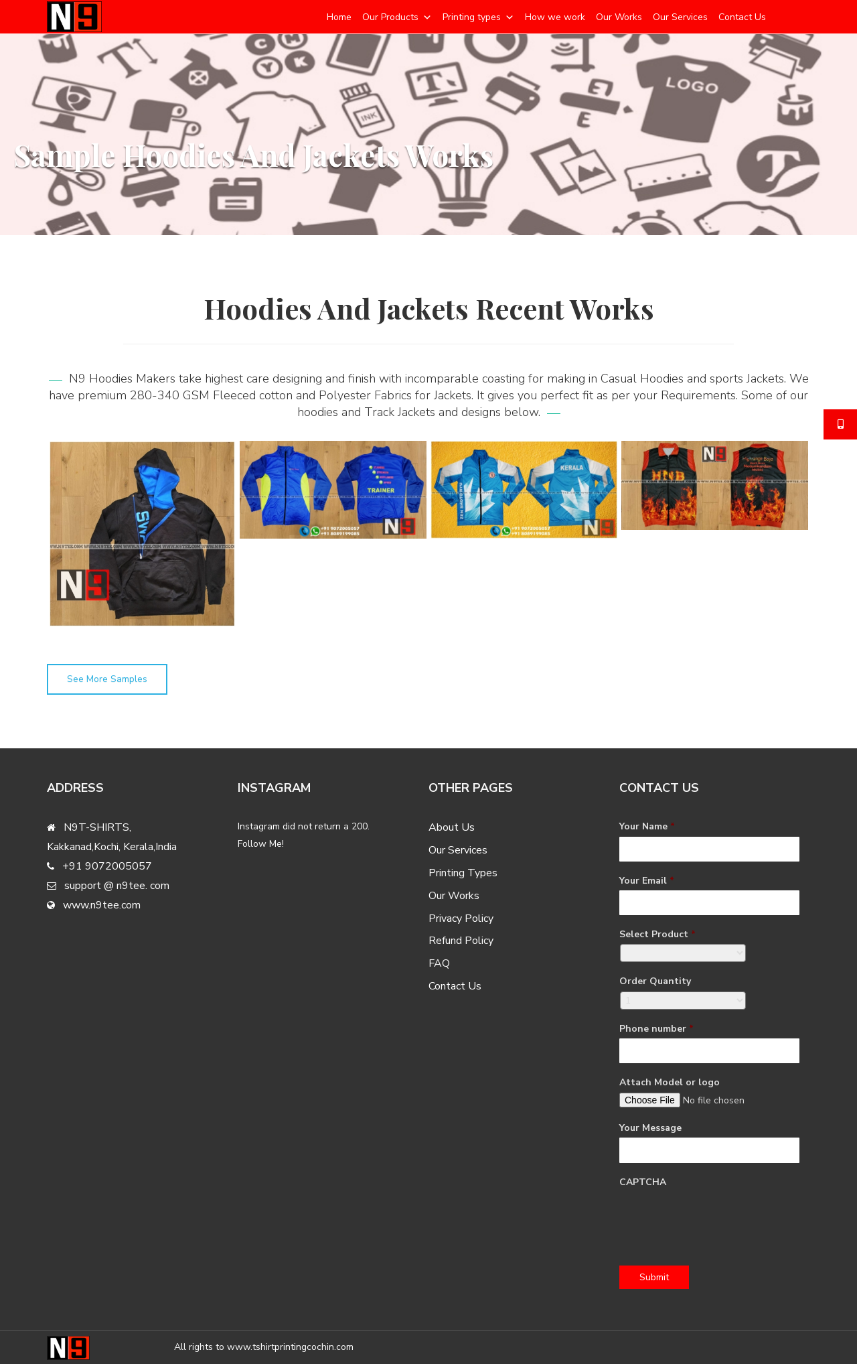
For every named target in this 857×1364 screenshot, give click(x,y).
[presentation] (721, 1218)
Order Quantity (655, 981)
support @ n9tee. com (116, 885)
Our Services (680, 17)
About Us (451, 827)
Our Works (619, 17)
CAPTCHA (642, 1182)
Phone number (656, 1029)
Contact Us (742, 17)
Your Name (647, 827)
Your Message (650, 1128)
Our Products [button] (390, 17)
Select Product (657, 935)
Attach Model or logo (669, 1083)
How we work (555, 17)
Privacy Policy (460, 918)
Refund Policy (460, 940)
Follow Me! (261, 843)
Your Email (646, 881)
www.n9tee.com (102, 905)
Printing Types (462, 873)
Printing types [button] (472, 17)
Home (339, 17)
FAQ (439, 963)
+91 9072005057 (107, 866)
